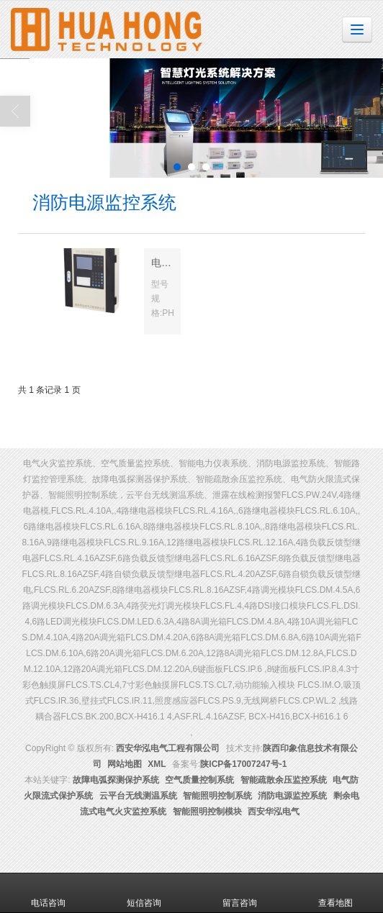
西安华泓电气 (273, 812)
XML (157, 764)
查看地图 (335, 893)
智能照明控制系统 (217, 796)
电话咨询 (48, 893)
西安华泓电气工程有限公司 (168, 748)
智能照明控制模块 (207, 812)
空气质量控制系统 (199, 780)
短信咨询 (144, 893)
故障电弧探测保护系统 (116, 780)
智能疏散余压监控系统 (283, 780)
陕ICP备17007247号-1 (243, 764)
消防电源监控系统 (292, 796)
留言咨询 (239, 893)
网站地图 (124, 764)
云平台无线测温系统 (138, 796)
